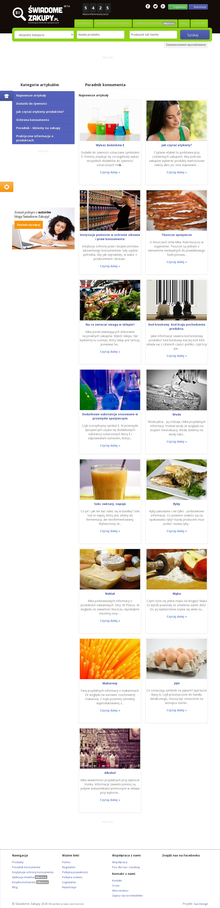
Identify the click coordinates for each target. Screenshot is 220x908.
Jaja (177, 682)
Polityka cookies (72, 876)
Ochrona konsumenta (32, 119)
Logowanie (69, 881)
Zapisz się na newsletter (127, 895)
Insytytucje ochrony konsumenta (32, 871)
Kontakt (200, 23)
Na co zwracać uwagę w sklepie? (110, 324)
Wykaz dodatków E (110, 144)
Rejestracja (69, 886)
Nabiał (110, 593)
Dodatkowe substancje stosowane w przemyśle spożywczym (110, 416)
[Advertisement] (108, 68)
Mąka (177, 593)
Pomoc (66, 861)
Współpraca (119, 861)
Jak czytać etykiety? (176, 144)
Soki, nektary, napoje (110, 503)
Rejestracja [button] (198, 6)
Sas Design (201, 903)
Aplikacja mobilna (158, 23)
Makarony (110, 683)
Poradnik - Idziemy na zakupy (38, 127)
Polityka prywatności (75, 871)
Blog (185, 23)
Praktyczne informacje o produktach (34, 137)
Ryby (176, 503)
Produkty (88, 23)
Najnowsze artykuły (31, 95)
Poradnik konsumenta (116, 23)
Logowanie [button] (178, 6)
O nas (116, 885)
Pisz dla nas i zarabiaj (126, 866)
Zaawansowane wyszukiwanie (186, 44)
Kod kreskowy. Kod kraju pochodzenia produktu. (176, 326)
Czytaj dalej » (110, 172)
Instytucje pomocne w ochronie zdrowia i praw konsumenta (110, 236)
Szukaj (194, 34)
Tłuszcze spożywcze (176, 234)
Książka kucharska (30, 881)
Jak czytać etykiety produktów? (40, 111)
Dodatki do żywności (31, 103)
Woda (176, 414)
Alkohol (110, 772)
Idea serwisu (120, 890)
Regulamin (68, 866)
